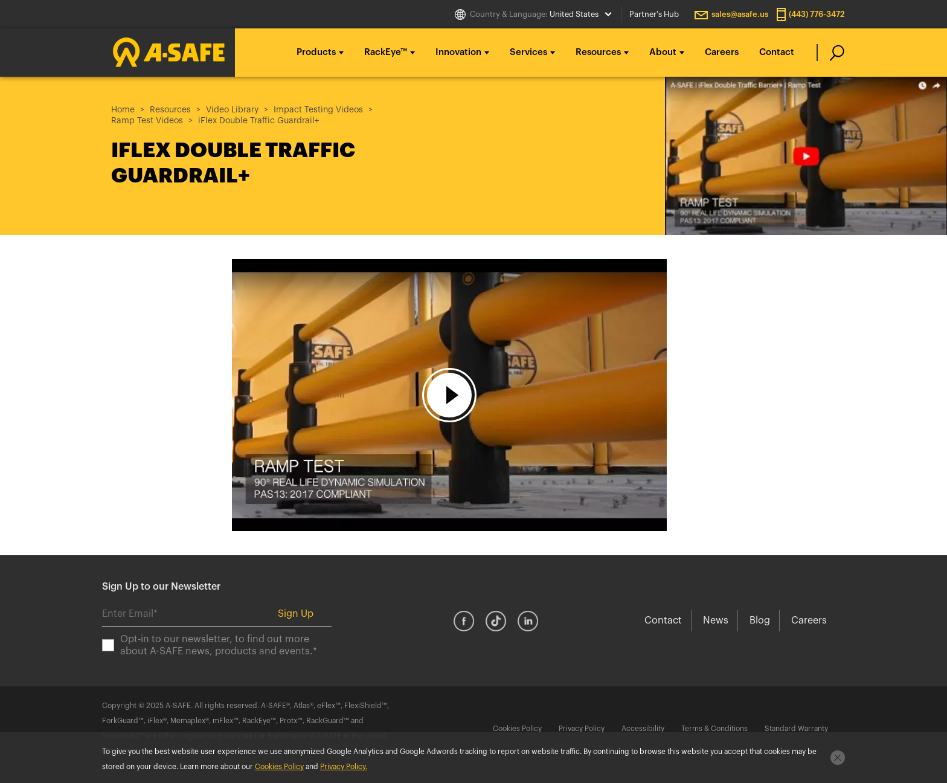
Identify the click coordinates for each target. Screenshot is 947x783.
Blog (760, 620)
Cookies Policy (517, 728)
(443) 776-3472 (817, 14)
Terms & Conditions (714, 728)
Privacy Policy (582, 728)
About (662, 52)
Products (316, 52)
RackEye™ (385, 52)
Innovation (458, 52)
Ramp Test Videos (147, 121)
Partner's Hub (654, 14)
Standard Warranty (796, 728)
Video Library (232, 110)
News (715, 620)
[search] (831, 52)
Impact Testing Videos (318, 110)
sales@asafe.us (739, 14)
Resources (598, 52)
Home (123, 110)
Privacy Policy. (343, 766)
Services (528, 52)
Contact (776, 52)
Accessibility (642, 728)
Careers (722, 52)
